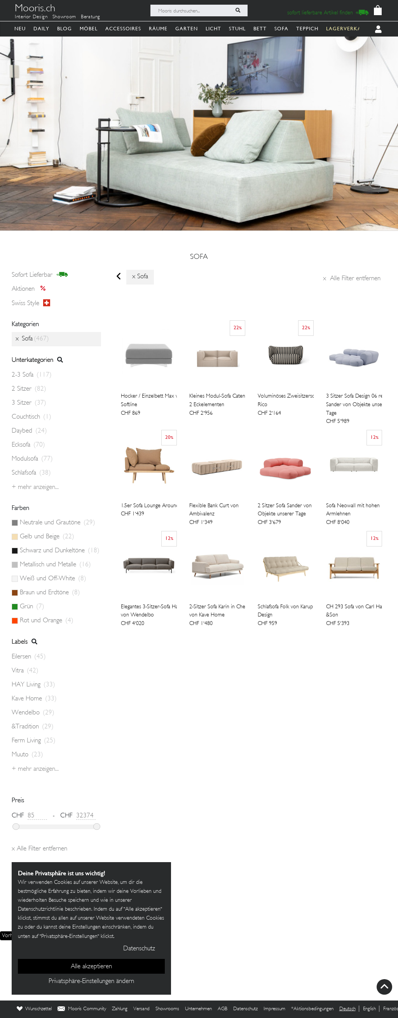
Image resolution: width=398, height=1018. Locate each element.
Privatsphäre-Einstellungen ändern (91, 981)
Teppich (307, 28)
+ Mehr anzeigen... (35, 487)
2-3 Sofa (32, 375)
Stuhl (237, 28)
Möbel (89, 28)
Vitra (25, 671)
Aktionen (31, 289)
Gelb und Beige (47, 537)
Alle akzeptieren (91, 967)
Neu (20, 28)
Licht (213, 28)
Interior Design (31, 17)
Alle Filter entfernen (352, 279)
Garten (186, 28)
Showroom (64, 17)
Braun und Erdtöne (50, 593)
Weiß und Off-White (53, 579)
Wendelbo (33, 713)
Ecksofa (28, 445)
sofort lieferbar (40, 275)
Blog (64, 28)
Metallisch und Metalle (55, 565)
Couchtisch (31, 417)
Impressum (274, 1009)
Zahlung (119, 1009)
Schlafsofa (31, 473)
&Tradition (33, 727)
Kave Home (34, 699)
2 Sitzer (29, 389)
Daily (41, 28)
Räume (158, 28)
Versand (141, 1009)
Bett (260, 28)
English (369, 1009)
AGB (222, 1009)
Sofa (281, 28)
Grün (32, 607)
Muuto (27, 755)
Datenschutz (245, 1009)
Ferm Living (34, 741)
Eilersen (29, 657)
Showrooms (167, 1009)
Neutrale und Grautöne (57, 523)
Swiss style (31, 303)
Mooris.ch (35, 9)
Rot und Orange (46, 621)
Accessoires (123, 28)
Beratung (90, 17)
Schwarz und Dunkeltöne (60, 551)
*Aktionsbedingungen (312, 1009)
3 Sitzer (29, 403)
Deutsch (347, 1009)
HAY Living (33, 685)
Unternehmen (198, 1009)
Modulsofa (32, 459)
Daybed (29, 431)
